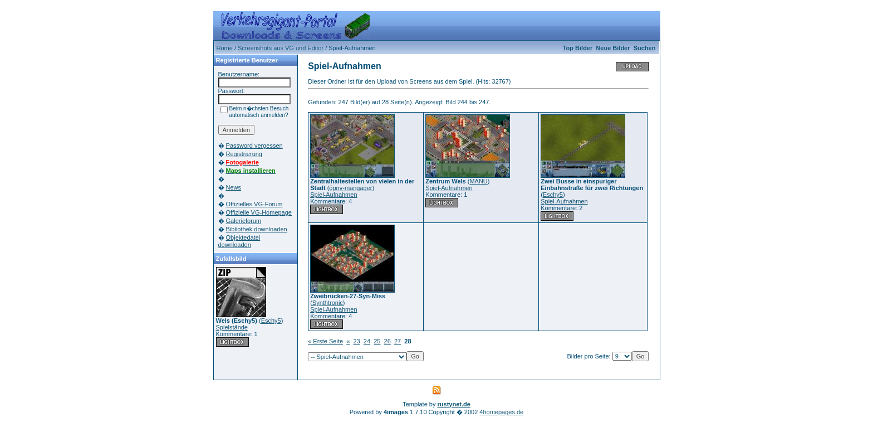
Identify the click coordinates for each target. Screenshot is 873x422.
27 (397, 341)
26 (387, 341)
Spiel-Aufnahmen (333, 194)
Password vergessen (254, 145)
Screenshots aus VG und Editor (280, 48)
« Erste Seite (325, 341)
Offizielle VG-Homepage (259, 212)
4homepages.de (501, 412)
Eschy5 (271, 320)
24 (367, 341)
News (234, 187)
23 (356, 341)
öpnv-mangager (350, 188)
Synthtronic (327, 302)
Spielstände (232, 327)
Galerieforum (244, 220)
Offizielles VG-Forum (254, 204)
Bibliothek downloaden (256, 229)
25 (377, 341)
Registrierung (244, 154)
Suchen (645, 48)
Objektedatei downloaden (239, 241)
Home (225, 48)
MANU (478, 181)
